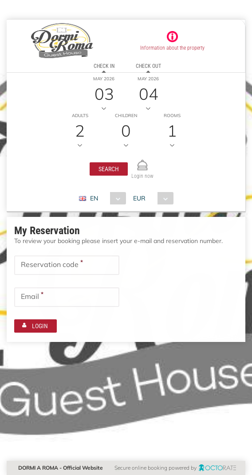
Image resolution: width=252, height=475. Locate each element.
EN (94, 198)
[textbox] (66, 265)
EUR (139, 198)
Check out (148, 66)
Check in (104, 66)
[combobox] (106, 198)
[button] (109, 169)
